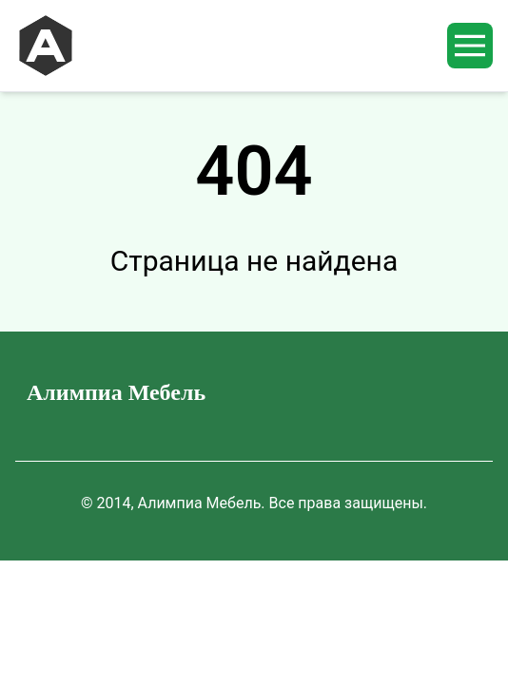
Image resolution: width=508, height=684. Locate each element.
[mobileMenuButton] (470, 45)
